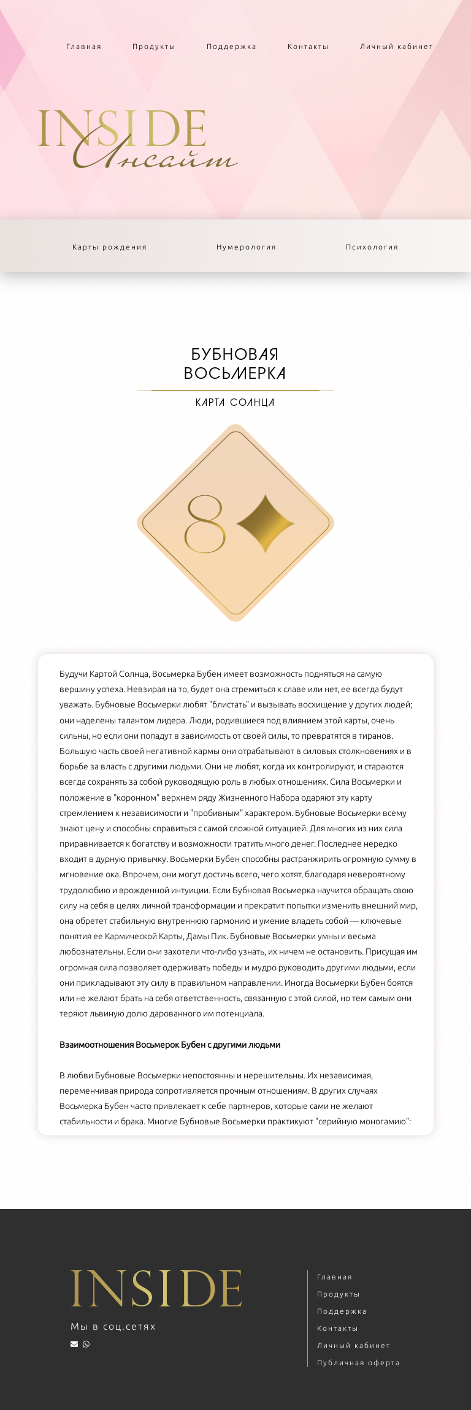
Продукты (154, 46)
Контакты (308, 46)
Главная (84, 46)
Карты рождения (109, 247)
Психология (372, 247)
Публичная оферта (358, 1362)
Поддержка (232, 46)
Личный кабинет (397, 46)
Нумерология (246, 247)
